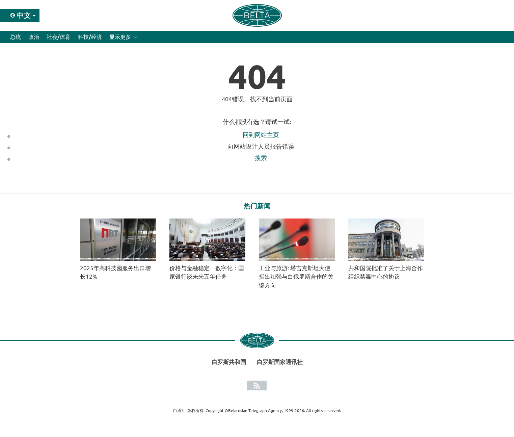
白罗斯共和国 (229, 362)
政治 (33, 37)
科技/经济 (90, 37)
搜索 (261, 157)
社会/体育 (59, 37)
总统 (15, 37)
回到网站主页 (261, 134)
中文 (24, 15)
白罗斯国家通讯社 (280, 362)
